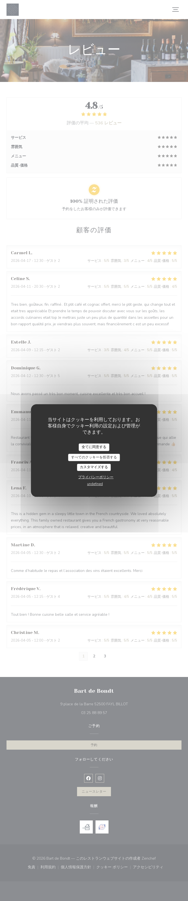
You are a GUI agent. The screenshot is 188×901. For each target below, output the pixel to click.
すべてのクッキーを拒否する (94, 457)
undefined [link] (95, 484)
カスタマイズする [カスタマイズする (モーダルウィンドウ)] (94, 467)
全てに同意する (94, 447)
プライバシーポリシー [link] (95, 477)
